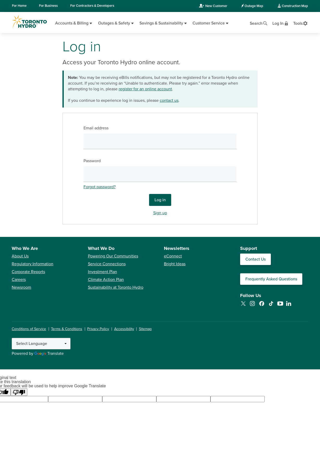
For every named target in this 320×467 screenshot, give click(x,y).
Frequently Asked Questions (271, 279)
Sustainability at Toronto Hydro (115, 287)
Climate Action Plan (106, 279)
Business (48, 6)
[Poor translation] (19, 392)
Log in (160, 200)
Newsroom (21, 287)
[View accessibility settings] (300, 23)
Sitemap (145, 329)
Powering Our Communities (113, 256)
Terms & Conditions (66, 329)
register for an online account (145, 89)
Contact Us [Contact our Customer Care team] (255, 259)
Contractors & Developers (92, 6)
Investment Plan (102, 271)
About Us (20, 256)
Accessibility (124, 329)
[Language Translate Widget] (41, 343)
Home (19, 6)
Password (92, 160)
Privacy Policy (98, 329)
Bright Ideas (174, 264)
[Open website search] (259, 23)
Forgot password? (100, 187)
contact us (169, 100)
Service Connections (107, 264)
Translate (49, 353)
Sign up (160, 213)
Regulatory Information (32, 264)
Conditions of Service (29, 329)
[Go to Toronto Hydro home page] (29, 21)
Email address (96, 128)
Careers (19, 279)
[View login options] (280, 23)
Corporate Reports (28, 271)
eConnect (173, 256)
